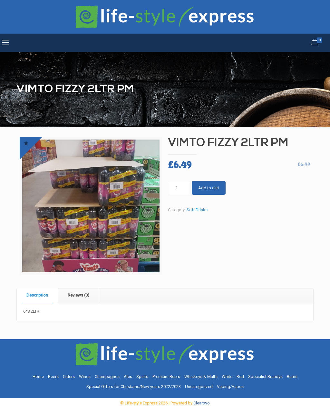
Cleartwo (201, 403)
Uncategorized (199, 386)
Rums (292, 376)
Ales (128, 376)
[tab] (37, 295)
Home (38, 376)
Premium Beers (166, 376)
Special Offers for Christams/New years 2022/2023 (133, 386)
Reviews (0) (78, 295)
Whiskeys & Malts (201, 376)
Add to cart (208, 187)
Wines (85, 376)
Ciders (69, 376)
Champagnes (107, 376)
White (227, 376)
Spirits (142, 376)
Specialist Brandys (265, 376)
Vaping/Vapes (230, 386)
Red (240, 376)
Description (37, 295)
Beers (53, 376)
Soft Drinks (197, 209)
